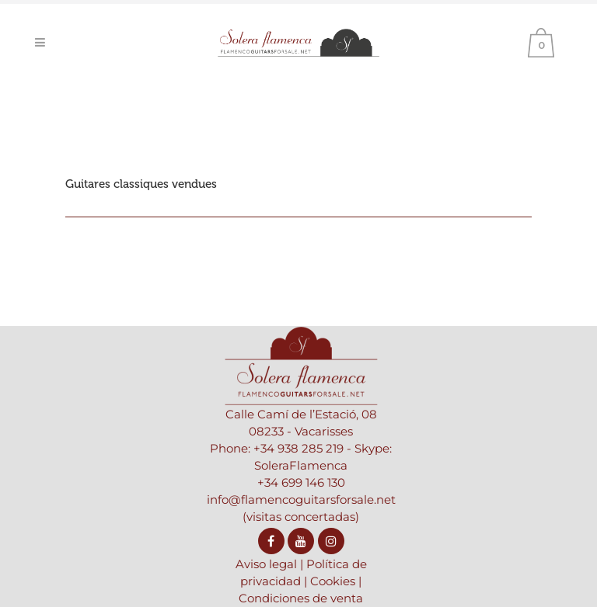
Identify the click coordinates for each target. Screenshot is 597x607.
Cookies (332, 581)
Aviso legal (266, 564)
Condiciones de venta (301, 598)
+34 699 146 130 (301, 482)
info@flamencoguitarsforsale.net (301, 499)
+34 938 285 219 (298, 448)
